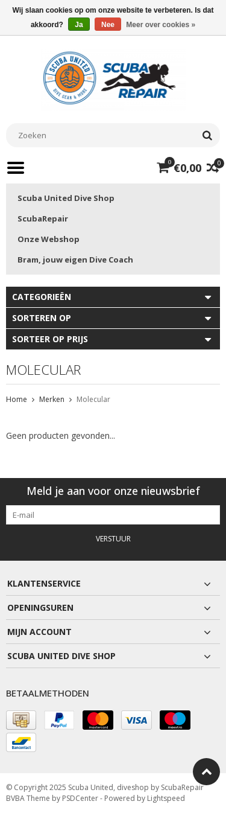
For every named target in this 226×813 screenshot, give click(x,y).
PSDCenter (80, 798)
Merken (51, 399)
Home (16, 399)
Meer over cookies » (160, 25)
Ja (79, 25)
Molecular (93, 399)
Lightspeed (166, 798)
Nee (108, 25)
